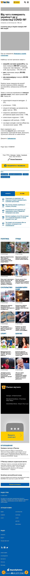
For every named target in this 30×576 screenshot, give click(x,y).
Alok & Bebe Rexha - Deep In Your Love (17, 404)
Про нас (3, 562)
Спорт (3, 334)
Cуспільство (6, 287)
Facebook (24, 155)
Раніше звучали (5, 540)
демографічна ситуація (15, 174)
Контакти (3, 559)
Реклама (3, 565)
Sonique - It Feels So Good (13, 396)
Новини (3, 514)
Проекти (3, 534)
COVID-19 (25, 174)
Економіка (18, 524)
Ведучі (2, 537)
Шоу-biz (18, 334)
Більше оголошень (15, 484)
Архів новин (4, 552)
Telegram (13, 155)
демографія (4, 174)
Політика (5, 239)
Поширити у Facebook (16, 166)
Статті (2, 518)
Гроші (18, 239)
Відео (2, 511)
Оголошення (6, 446)
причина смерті (5, 177)
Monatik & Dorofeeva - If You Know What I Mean (16, 399)
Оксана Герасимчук (16, 159)
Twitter (18, 155)
